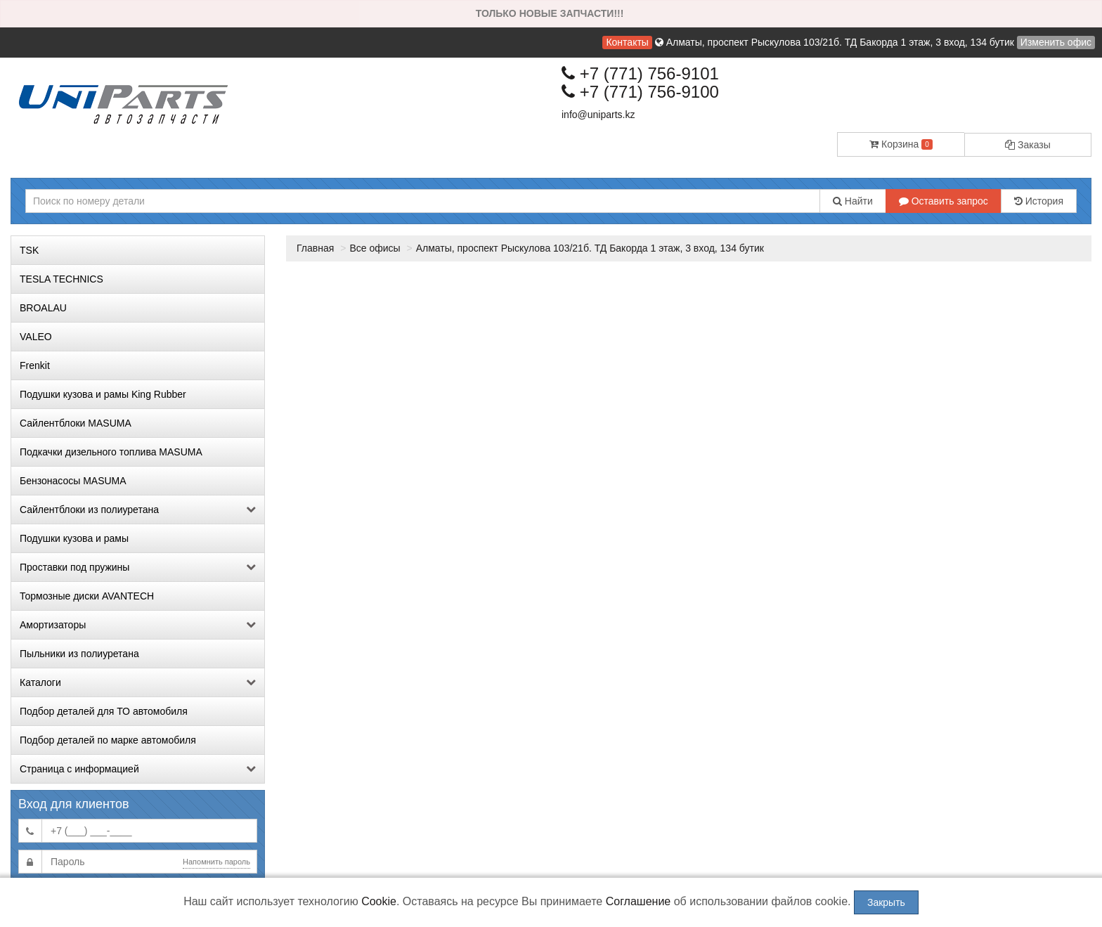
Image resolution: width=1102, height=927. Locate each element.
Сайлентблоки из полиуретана (138, 509)
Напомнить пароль (216, 861)
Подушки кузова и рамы (74, 538)
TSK (29, 250)
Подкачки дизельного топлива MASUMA (111, 452)
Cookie (378, 901)
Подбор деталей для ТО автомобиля (104, 711)
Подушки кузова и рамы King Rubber (103, 394)
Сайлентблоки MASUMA (75, 423)
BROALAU (43, 307)
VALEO (36, 336)
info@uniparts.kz (598, 114)
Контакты (627, 42)
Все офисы (374, 248)
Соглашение (638, 901)
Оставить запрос (943, 201)
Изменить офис (1055, 42)
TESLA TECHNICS (61, 279)
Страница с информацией (138, 768)
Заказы (1028, 144)
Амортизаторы (138, 624)
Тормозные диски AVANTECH (87, 596)
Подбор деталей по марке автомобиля (108, 740)
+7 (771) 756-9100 (640, 91)
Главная (315, 248)
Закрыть (886, 902)
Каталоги (138, 682)
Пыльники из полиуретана (79, 653)
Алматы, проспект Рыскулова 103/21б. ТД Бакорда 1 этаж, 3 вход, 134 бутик (590, 248)
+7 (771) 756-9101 (640, 73)
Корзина (901, 144)
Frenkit (35, 365)
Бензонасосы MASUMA (73, 480)
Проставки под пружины (138, 567)
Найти (853, 201)
